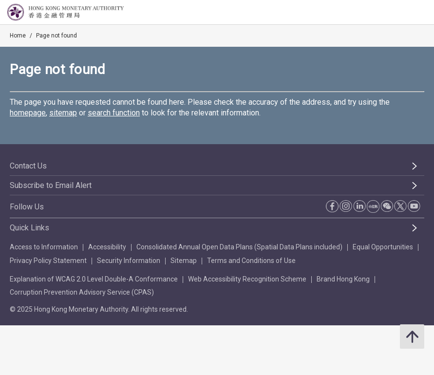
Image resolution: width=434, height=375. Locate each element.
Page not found (56, 35)
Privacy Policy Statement (48, 260)
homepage (28, 112)
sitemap (63, 112)
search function (114, 112)
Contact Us (28, 165)
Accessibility (107, 247)
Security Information (128, 260)
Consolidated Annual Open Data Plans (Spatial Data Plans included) (239, 247)
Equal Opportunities (383, 247)
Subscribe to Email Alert (51, 185)
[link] (401, 12)
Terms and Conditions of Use (251, 260)
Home (18, 35)
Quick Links (29, 227)
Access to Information (44, 247)
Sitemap (183, 260)
